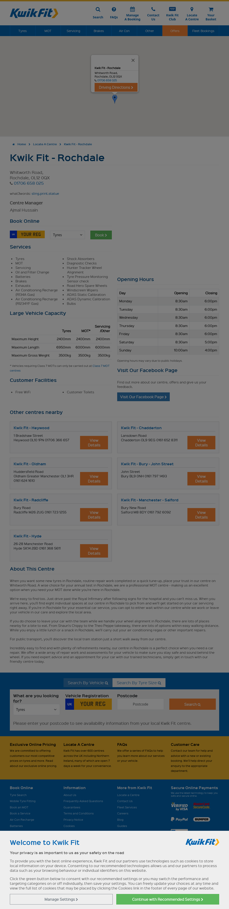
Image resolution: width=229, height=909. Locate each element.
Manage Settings (61, 899)
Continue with (167, 899)
